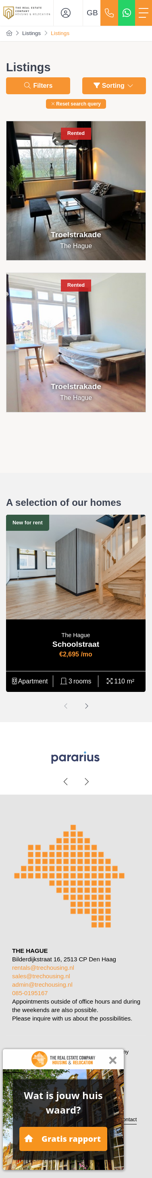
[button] (76, 104)
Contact (128, 1119)
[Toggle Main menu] (143, 13)
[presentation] (66, 706)
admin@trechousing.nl (42, 984)
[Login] (68, 13)
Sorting (114, 85)
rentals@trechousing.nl (43, 967)
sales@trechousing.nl (41, 976)
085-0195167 (30, 993)
